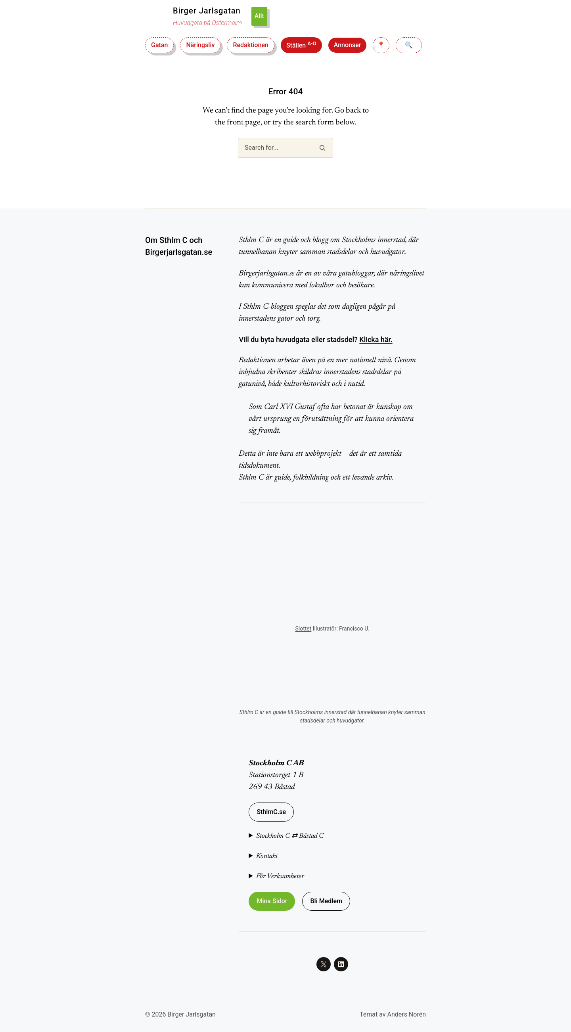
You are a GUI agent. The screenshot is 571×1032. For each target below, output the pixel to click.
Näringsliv (200, 45)
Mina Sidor (272, 901)
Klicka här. (375, 339)
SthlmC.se (271, 812)
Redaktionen (250, 45)
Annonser (347, 45)
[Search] (322, 147)
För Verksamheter (280, 876)
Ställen (301, 44)
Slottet (303, 628)
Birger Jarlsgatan (207, 10)
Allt (259, 16)
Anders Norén (406, 1014)
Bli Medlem (326, 901)
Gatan (159, 45)
